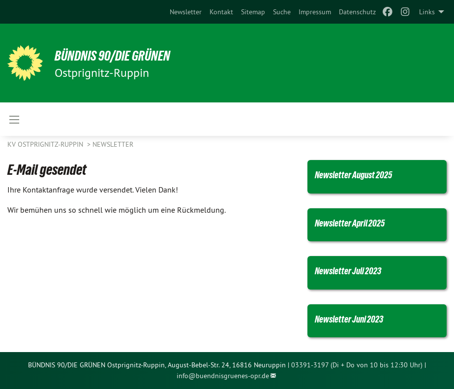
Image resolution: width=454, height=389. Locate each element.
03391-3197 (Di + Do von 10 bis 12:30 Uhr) (357, 364)
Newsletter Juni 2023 (355, 319)
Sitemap (253, 11)
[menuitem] (186, 12)
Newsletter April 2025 (356, 223)
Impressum (315, 11)
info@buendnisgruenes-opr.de (223, 375)
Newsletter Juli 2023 (354, 270)
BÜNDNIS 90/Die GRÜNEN (128, 55)
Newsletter (186, 11)
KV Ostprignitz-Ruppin (46, 144)
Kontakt (221, 11)
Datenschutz (357, 11)
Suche (282, 11)
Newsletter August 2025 (360, 174)
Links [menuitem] (427, 11)
